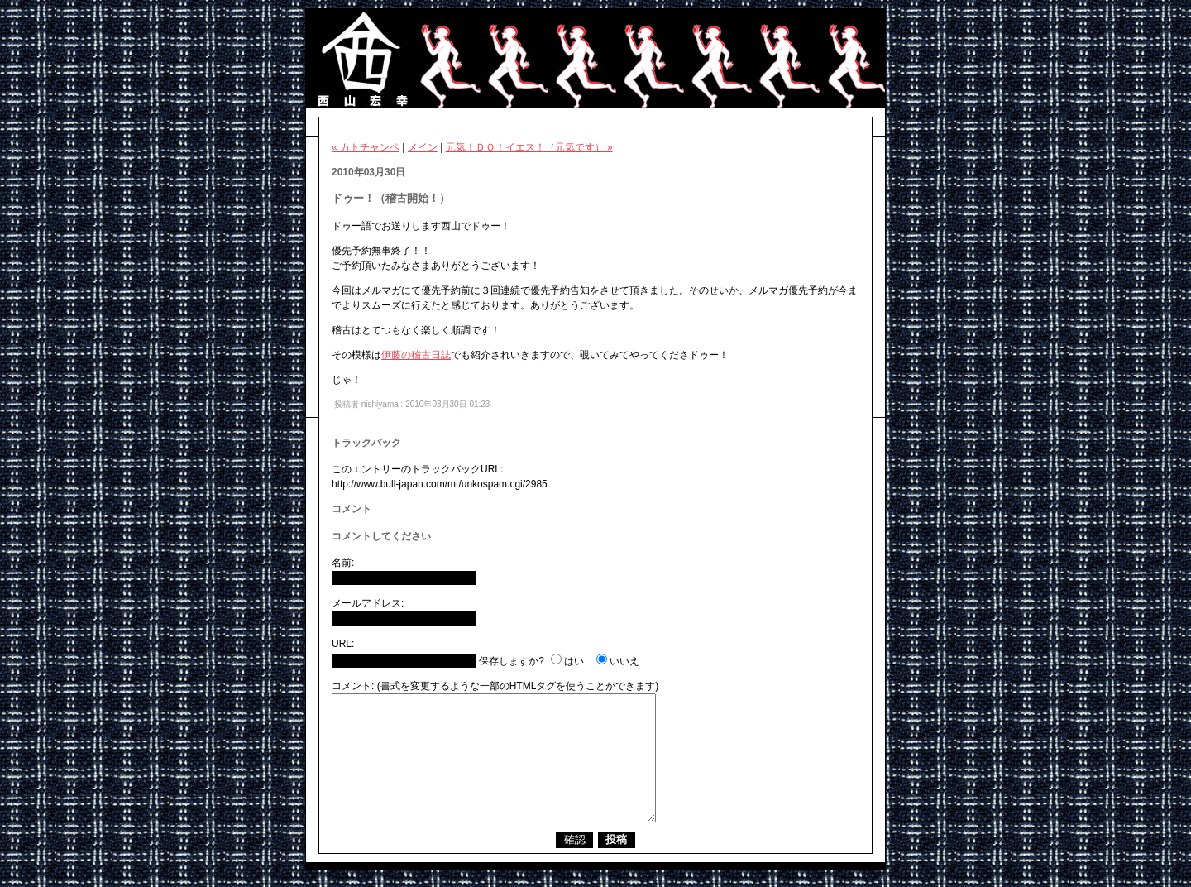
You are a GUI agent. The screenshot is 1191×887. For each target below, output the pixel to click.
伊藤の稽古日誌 (416, 355)
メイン (423, 147)
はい (574, 661)
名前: (343, 562)
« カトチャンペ (365, 147)
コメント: (353, 686)
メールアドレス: (368, 603)
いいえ (624, 661)
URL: (343, 644)
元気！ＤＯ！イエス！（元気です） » (529, 147)
